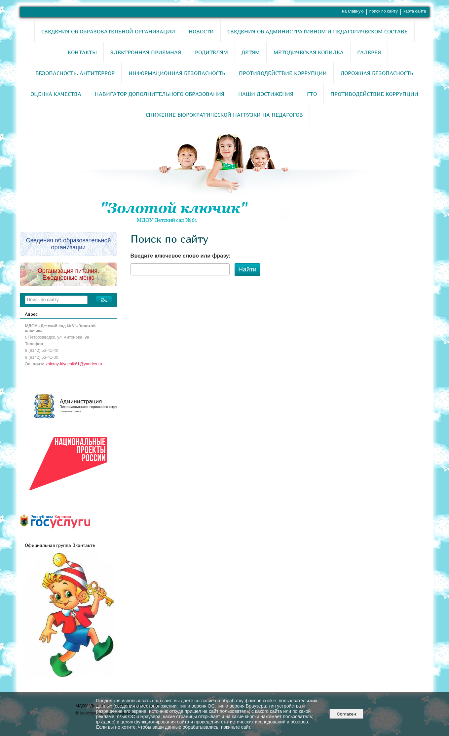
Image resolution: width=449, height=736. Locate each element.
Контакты (82, 52)
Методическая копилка (309, 52)
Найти (247, 269)
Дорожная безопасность (377, 73)
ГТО (312, 94)
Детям (251, 52)
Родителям (211, 52)
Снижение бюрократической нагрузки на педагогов (224, 114)
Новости (201, 31)
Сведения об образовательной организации (108, 31)
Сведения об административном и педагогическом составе (317, 31)
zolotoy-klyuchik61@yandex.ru (74, 364)
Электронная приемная (145, 52)
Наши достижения (265, 94)
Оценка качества (55, 94)
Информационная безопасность (177, 73)
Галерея (369, 52)
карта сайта (414, 11)
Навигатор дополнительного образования (159, 94)
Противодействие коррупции (283, 73)
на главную (352, 11)
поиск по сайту (383, 11)
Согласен (346, 714)
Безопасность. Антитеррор (75, 73)
